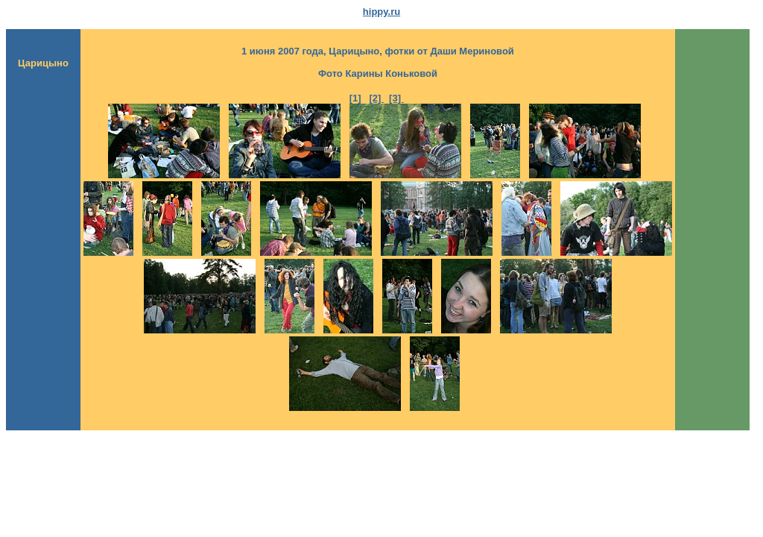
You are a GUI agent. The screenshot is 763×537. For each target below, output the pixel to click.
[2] (376, 98)
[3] (396, 98)
